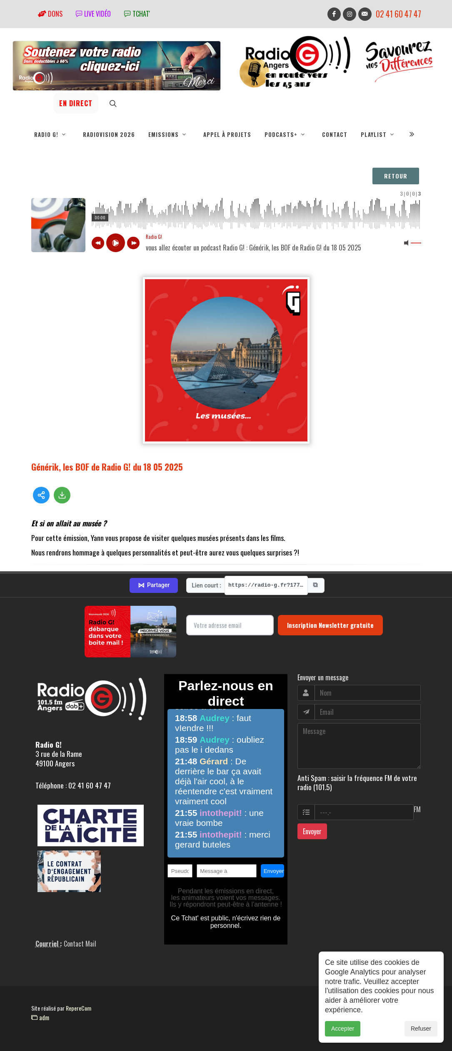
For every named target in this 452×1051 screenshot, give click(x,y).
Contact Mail (80, 944)
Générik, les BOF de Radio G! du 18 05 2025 (107, 466)
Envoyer (312, 831)
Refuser (421, 1028)
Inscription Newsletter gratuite (330, 625)
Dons (50, 14)
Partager (154, 585)
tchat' (137, 14)
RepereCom (78, 1008)
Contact (334, 134)
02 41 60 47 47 (398, 14)
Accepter (342, 1028)
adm (40, 1017)
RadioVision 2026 (109, 134)
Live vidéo (93, 14)
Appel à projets (227, 134)
